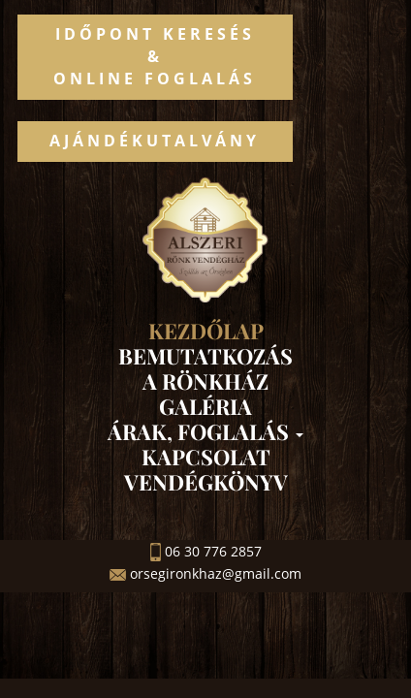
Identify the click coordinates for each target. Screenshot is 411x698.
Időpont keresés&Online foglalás (154, 56)
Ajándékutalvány (154, 140)
